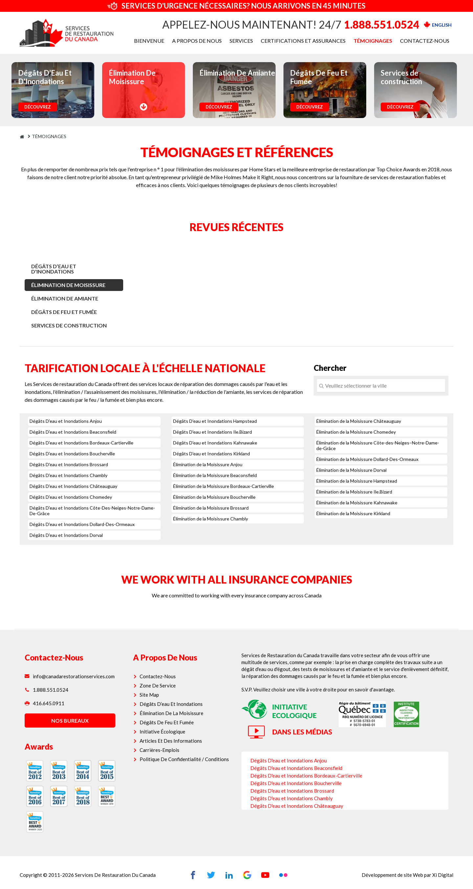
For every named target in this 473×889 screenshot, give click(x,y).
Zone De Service (160, 671)
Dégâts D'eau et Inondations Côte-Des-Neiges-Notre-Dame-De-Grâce (92, 510)
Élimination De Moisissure (68, 285)
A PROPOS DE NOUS (197, 40)
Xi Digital (437, 861)
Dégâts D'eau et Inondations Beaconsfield (73, 432)
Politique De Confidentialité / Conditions (187, 745)
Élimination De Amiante (64, 298)
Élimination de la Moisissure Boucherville (214, 497)
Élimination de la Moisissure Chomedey (356, 432)
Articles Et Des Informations (173, 727)
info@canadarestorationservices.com (75, 662)
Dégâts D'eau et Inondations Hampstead (215, 421)
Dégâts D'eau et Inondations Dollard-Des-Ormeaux (82, 524)
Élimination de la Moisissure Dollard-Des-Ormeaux (367, 459)
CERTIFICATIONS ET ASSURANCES (303, 40)
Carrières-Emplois (162, 736)
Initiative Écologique (165, 717)
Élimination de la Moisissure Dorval (351, 470)
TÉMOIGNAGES (372, 40)
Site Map (152, 681)
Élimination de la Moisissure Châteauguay (358, 421)
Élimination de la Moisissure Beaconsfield (215, 475)
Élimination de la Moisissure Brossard (211, 508)
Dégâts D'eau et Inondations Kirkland (211, 453)
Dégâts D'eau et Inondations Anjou (66, 421)
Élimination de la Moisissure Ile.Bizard (354, 491)
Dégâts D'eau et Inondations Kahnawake (215, 442)
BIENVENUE (149, 40)
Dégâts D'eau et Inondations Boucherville (72, 453)
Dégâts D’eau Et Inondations (173, 690)
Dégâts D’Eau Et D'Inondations (53, 269)
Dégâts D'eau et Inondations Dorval (66, 535)
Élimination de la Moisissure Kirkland (353, 513)
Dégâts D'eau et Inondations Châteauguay (73, 486)
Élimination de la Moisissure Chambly (210, 518)
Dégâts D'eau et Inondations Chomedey (71, 497)
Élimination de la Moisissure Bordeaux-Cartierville (223, 486)
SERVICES (241, 40)
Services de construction (69, 325)
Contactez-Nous (160, 662)
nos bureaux (74, 706)
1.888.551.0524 (381, 24)
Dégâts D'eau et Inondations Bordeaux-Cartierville (81, 442)
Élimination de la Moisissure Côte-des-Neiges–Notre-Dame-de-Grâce (377, 445)
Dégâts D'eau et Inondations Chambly (68, 475)
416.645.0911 (49, 689)
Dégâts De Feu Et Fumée (64, 312)
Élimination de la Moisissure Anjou (207, 464)
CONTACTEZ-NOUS (424, 40)
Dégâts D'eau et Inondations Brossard (69, 464)
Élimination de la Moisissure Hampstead (356, 481)
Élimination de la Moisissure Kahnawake (356, 502)
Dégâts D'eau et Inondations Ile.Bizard (212, 432)
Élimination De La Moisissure (174, 699)
